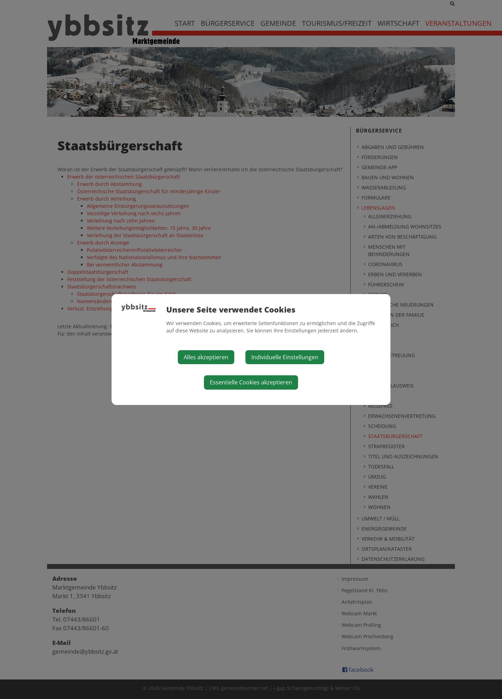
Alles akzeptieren (206, 357)
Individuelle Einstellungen (284, 357)
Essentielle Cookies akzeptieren (251, 382)
